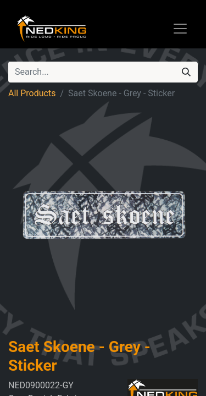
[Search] (186, 72)
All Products (31, 93)
